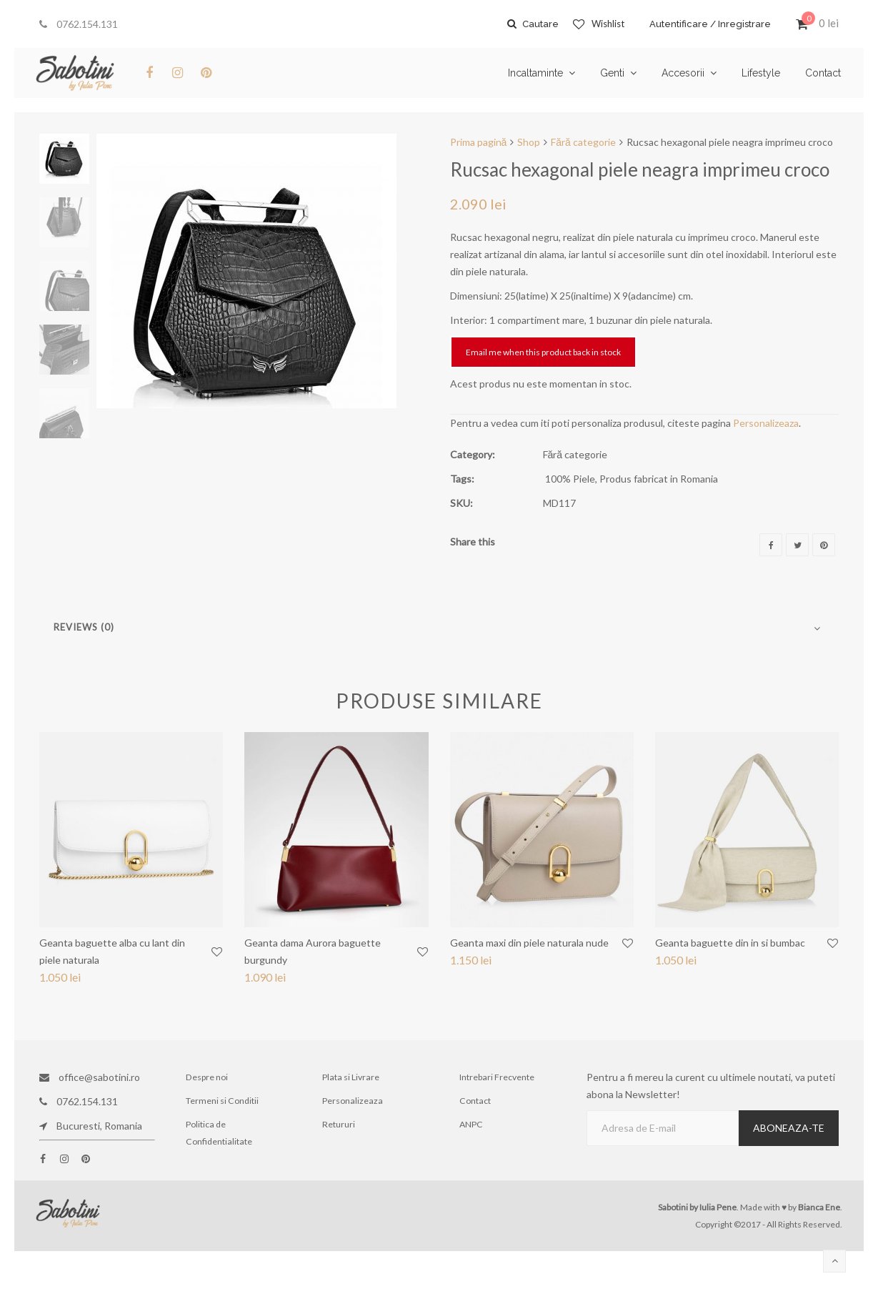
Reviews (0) (84, 627)
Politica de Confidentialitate (219, 1134)
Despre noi (208, 1077)
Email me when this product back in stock (543, 352)
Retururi (340, 1125)
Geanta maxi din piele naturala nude (529, 943)
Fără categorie (583, 142)
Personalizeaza (766, 423)
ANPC (472, 1125)
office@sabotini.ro (89, 1077)
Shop (528, 142)
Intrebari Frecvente (498, 1077)
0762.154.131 (78, 24)
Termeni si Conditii (223, 1101)
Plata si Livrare (351, 1077)
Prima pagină (478, 142)
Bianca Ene (819, 1207)
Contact (476, 1101)
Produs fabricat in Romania (658, 479)
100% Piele (570, 479)
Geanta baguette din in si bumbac (730, 943)
